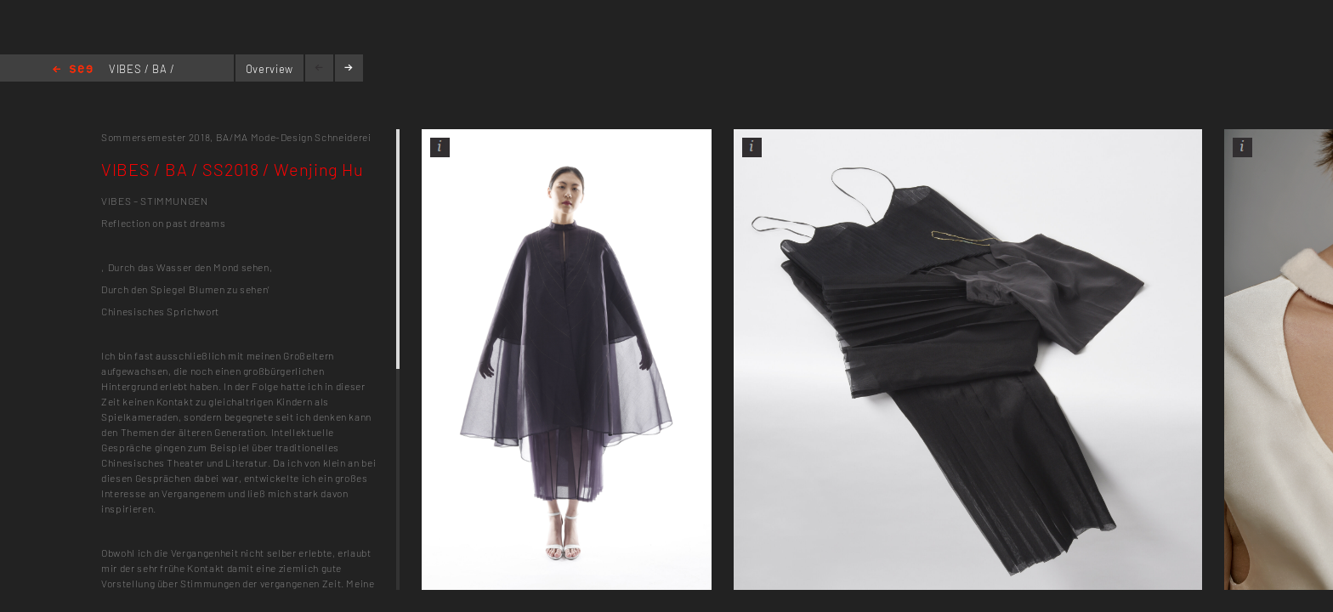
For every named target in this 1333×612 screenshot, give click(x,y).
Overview (269, 69)
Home (73, 70)
